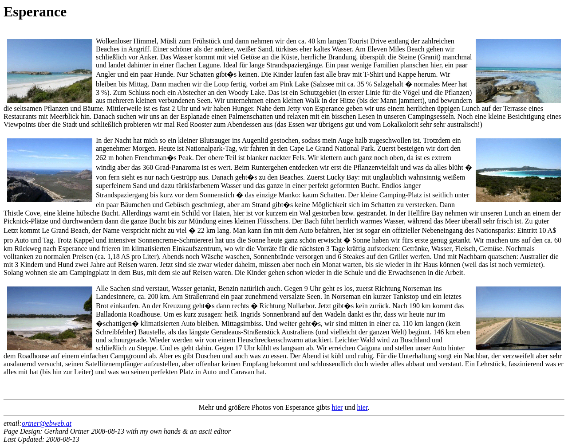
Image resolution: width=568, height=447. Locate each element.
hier (337, 407)
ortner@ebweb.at (46, 423)
